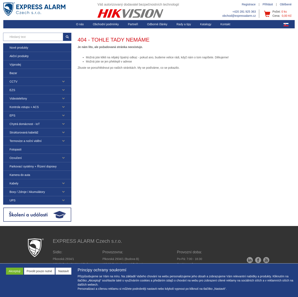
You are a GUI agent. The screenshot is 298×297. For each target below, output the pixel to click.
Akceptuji (14, 271)
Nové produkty (19, 47)
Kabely (14, 183)
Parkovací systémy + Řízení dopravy (33, 166)
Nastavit (63, 271)
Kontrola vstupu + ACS (24, 107)
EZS (12, 90)
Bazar (13, 73)
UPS (13, 200)
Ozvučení (16, 158)
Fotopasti (16, 149)
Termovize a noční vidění (26, 141)
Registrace (249, 4)
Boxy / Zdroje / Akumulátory (27, 192)
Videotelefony (18, 98)
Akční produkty (19, 56)
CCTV (13, 81)
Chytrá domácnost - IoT (25, 124)
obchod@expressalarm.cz (239, 15)
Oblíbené (286, 4)
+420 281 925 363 (244, 11)
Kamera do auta (20, 175)
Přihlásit (268, 4)
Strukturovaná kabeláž (24, 132)
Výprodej (15, 64)
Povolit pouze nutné (39, 271)
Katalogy (205, 24)
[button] (184, 24)
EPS (12, 115)
